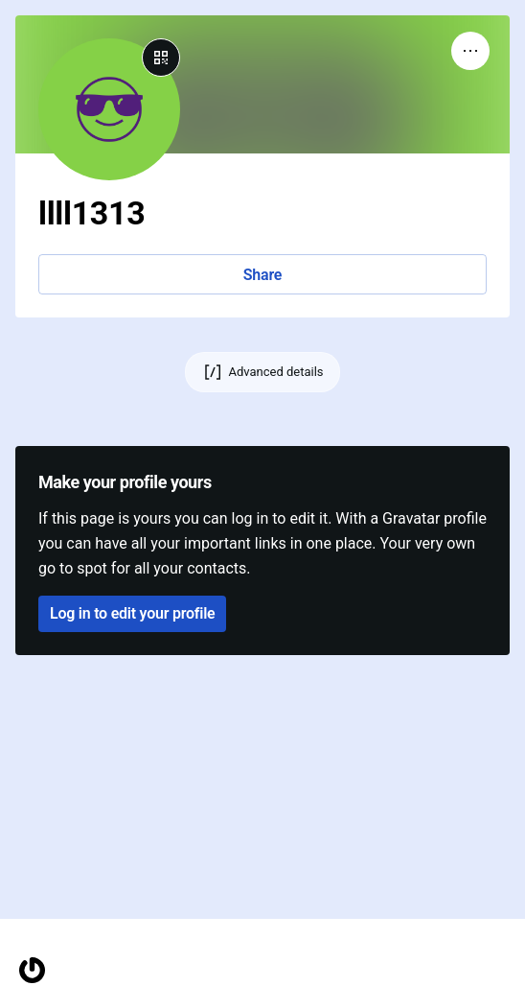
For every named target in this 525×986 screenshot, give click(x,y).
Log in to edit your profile (132, 613)
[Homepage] (32, 970)
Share (262, 275)
